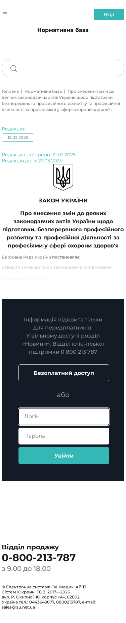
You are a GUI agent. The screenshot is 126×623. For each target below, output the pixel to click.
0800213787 (68, 602)
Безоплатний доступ (64, 373)
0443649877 (41, 602)
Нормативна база (43, 91)
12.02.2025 (18, 137)
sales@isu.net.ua (18, 607)
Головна (10, 91)
